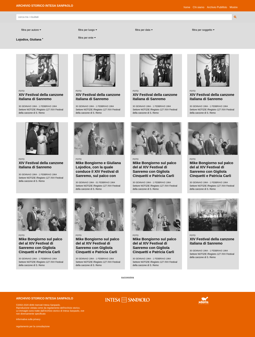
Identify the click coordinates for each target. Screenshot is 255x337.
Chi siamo (198, 7)
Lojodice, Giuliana (29, 39)
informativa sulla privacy (28, 319)
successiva (127, 277)
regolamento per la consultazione (33, 326)
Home (187, 7)
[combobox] (31, 30)
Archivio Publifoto (217, 7)
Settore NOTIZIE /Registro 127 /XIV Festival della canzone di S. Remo (42, 84)
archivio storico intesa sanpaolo (44, 5)
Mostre (234, 7)
